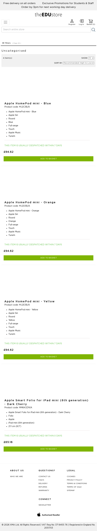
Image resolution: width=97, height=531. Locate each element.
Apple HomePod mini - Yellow (29, 301)
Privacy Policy (74, 480)
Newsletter (45, 505)
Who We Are (16, 476)
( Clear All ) (16, 43)
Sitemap (71, 490)
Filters (6, 43)
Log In (81, 22)
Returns (43, 487)
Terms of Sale (74, 487)
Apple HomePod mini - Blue (27, 103)
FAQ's (41, 480)
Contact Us (44, 476)
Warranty (44, 490)
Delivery (43, 483)
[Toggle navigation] (5, 22)
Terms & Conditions (77, 483)
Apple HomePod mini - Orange (30, 202)
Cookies (71, 476)
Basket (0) (91, 22)
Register (71, 22)
